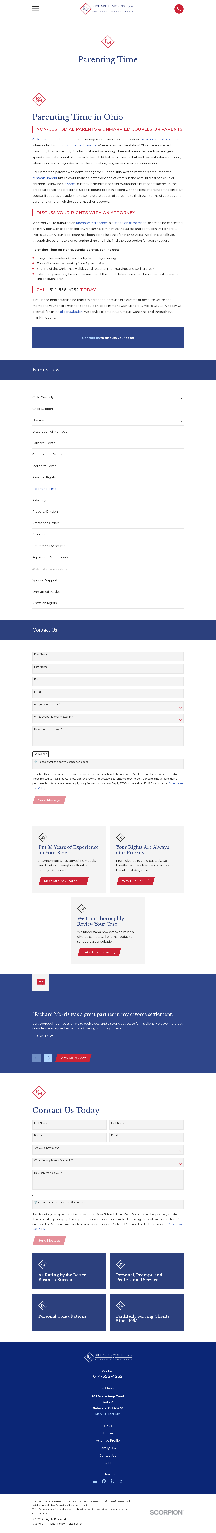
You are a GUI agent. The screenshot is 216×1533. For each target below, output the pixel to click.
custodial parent (44, 178)
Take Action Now (99, 953)
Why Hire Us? (136, 881)
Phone (38, 679)
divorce (70, 184)
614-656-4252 (64, 289)
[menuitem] (105, 397)
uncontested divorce (92, 223)
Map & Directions (108, 1416)
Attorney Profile (108, 1442)
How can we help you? (48, 729)
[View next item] (48, 1059)
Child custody (42, 139)
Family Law (108, 1450)
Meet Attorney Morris (64, 881)
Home (108, 1435)
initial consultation (69, 311)
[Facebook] (104, 1483)
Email (37, 691)
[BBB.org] (121, 1483)
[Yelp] (112, 1483)
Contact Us (108, 1457)
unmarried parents (81, 145)
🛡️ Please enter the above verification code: (61, 761)
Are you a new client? (47, 704)
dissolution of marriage (129, 223)
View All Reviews (73, 1059)
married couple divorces (160, 139)
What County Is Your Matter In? (53, 716)
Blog (108, 1464)
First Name (41, 654)
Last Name (41, 667)
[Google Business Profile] (95, 1483)
